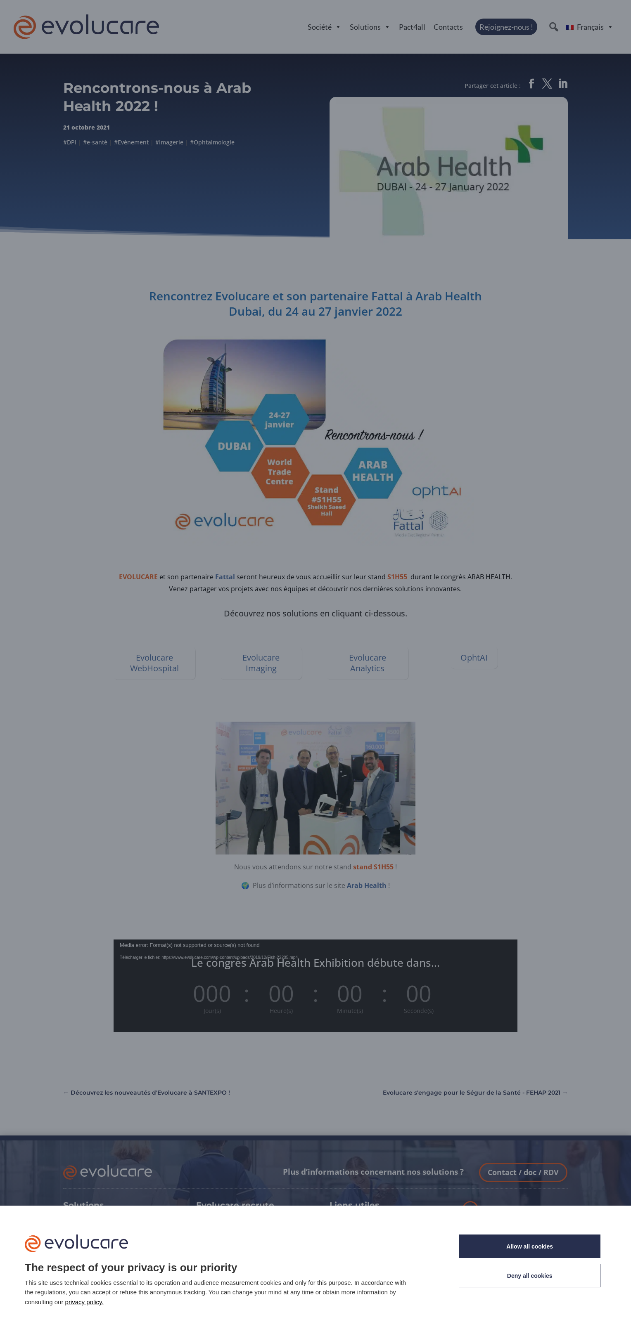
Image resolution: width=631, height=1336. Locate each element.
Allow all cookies (529, 1246)
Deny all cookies (530, 1275)
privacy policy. (84, 1301)
